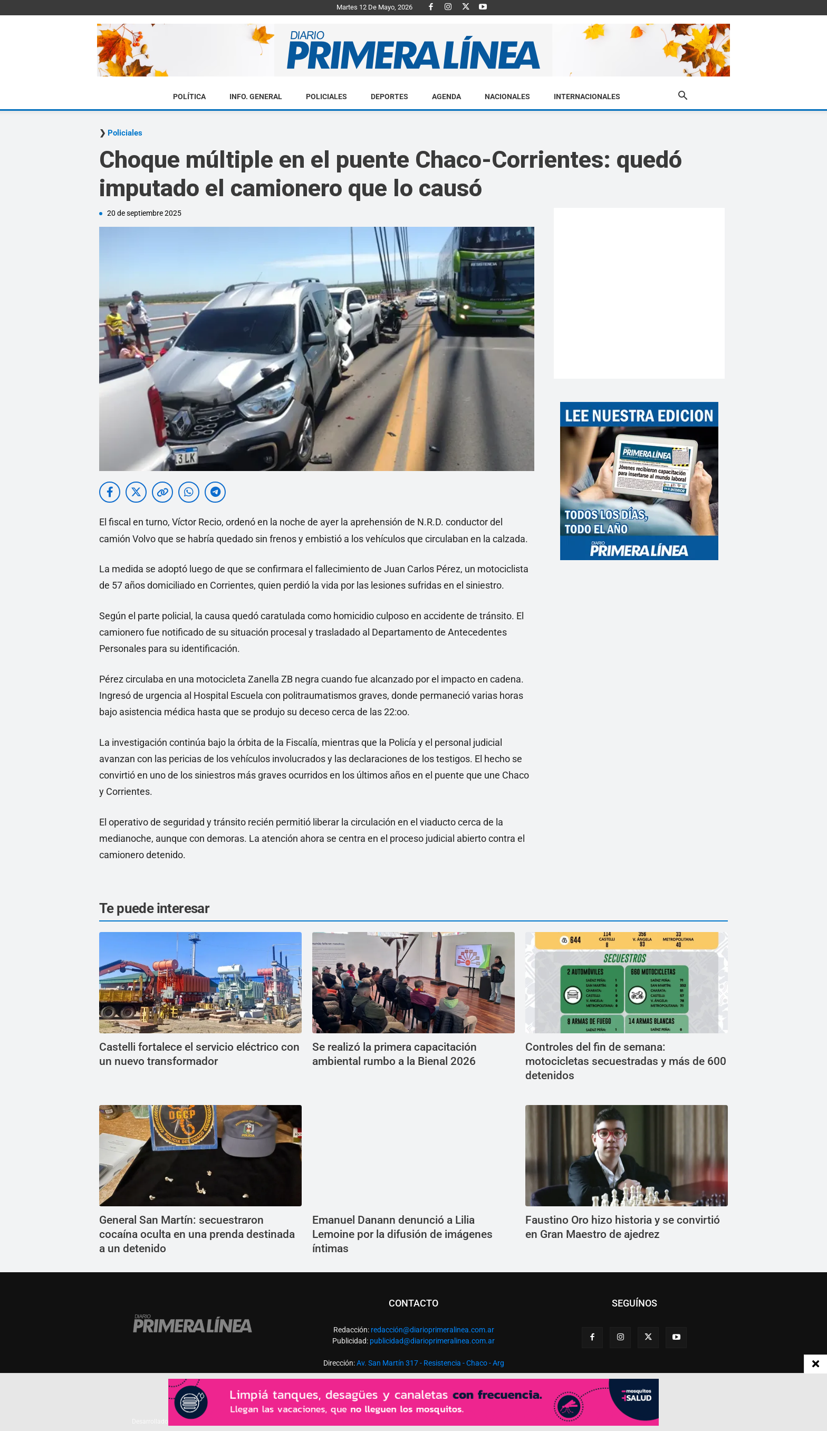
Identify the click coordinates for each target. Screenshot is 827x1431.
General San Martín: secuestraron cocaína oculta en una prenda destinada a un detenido (197, 1234)
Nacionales (507, 96)
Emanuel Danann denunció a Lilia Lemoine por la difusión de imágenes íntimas (402, 1234)
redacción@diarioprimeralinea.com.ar (432, 1330)
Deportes (389, 96)
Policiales (326, 96)
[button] (682, 97)
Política (189, 96)
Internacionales (587, 96)
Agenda (446, 96)
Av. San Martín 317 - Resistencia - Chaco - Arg (430, 1363)
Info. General (255, 96)
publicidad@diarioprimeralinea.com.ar (432, 1341)
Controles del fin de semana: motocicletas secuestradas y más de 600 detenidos (625, 1061)
